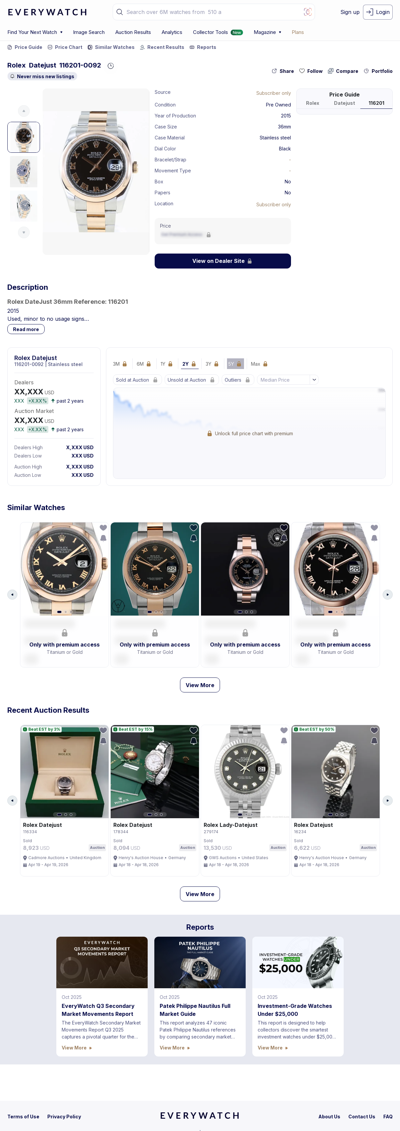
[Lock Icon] (273, 93)
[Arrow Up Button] (24, 111)
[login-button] (378, 12)
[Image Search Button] (308, 12)
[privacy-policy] (64, 1116)
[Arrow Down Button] (24, 232)
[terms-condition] (23, 1116)
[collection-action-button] (378, 71)
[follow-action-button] (311, 71)
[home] (200, 1117)
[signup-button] (350, 12)
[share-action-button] (283, 71)
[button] (119, 12)
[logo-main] (47, 12)
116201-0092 (80, 65)
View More (200, 689)
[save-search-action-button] (101, 540)
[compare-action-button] (343, 71)
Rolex (16, 65)
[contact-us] (361, 1116)
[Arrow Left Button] (12, 597)
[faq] (388, 1116)
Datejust (42, 65)
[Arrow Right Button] (388, 597)
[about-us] (329, 1116)
